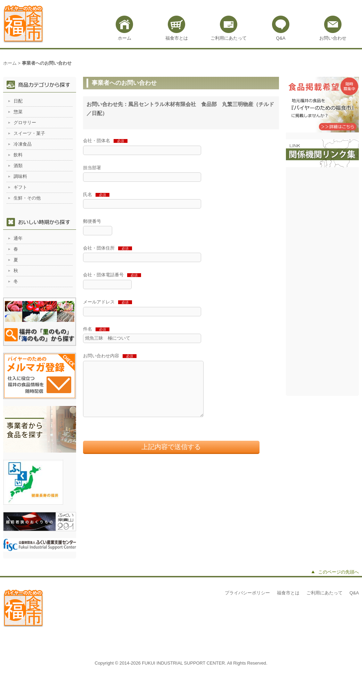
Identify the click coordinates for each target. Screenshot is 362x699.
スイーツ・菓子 (29, 133)
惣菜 (18, 111)
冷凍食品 (23, 144)
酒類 (18, 165)
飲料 (18, 154)
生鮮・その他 (27, 198)
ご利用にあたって (229, 38)
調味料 (20, 176)
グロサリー (25, 122)
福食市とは (176, 38)
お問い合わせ (332, 38)
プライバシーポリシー (247, 592)
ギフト (20, 187)
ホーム (124, 38)
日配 (18, 101)
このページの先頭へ (338, 572)
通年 (18, 238)
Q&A (280, 38)
